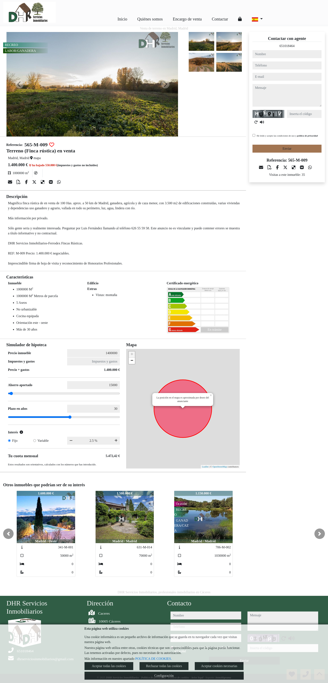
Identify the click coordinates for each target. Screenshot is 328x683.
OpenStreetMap (219, 466)
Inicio (122, 19)
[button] (8, 534)
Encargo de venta (187, 19)
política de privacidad (307, 135)
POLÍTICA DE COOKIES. (153, 658)
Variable (43, 440)
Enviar (287, 148)
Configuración (164, 675)
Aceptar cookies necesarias (219, 666)
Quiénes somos (150, 19)
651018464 (287, 46)
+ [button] (132, 354)
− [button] (132, 361)
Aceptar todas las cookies (109, 666)
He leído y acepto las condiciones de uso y (287, 135)
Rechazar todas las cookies (164, 666)
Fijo (15, 440)
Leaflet (205, 466)
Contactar (220, 19)
